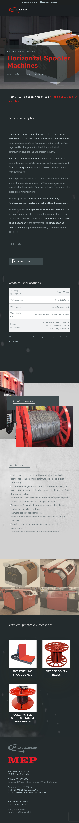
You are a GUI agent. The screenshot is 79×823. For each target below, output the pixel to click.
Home (12, 96)
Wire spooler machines (34, 96)
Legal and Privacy (16, 782)
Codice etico (33, 782)
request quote (25, 261)
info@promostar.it (17, 809)
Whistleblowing (49, 782)
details (13, 244)
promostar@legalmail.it (19, 812)
